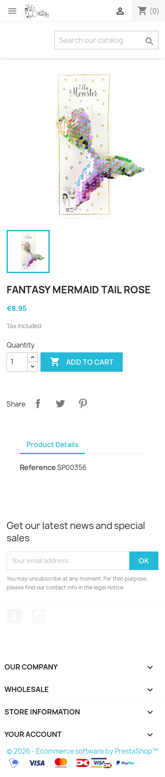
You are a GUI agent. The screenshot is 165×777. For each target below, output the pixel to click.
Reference (38, 467)
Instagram (39, 616)
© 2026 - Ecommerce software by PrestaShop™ (82, 751)
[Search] (106, 40)
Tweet (60, 403)
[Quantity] (17, 362)
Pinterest (83, 403)
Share (38, 403)
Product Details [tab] (52, 444)
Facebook (14, 616)
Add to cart (82, 362)
